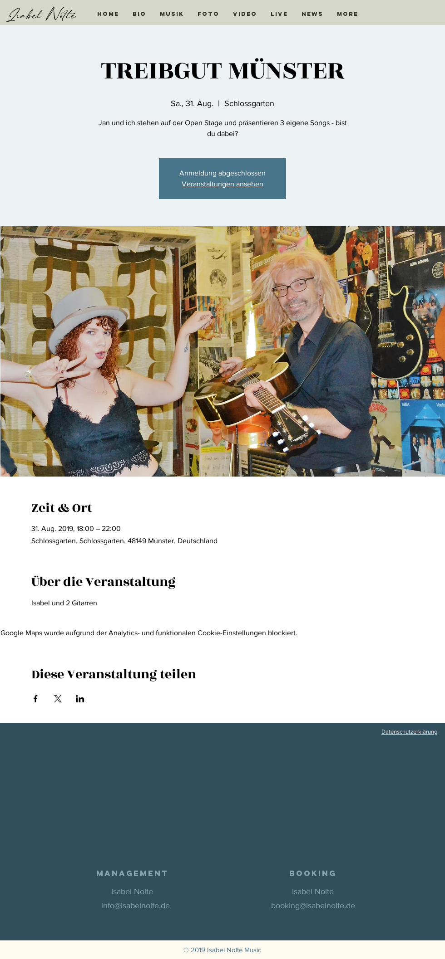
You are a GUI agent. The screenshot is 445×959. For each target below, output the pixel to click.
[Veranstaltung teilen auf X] (58, 698)
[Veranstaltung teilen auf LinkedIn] (80, 698)
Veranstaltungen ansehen (222, 184)
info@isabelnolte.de (135, 905)
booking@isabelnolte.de (313, 905)
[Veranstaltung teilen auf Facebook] (35, 698)
